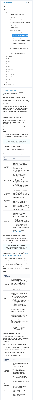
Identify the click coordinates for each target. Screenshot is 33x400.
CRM (8, 64)
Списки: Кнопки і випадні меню (20, 35)
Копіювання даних (21, 324)
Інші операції (10, 69)
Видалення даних (17, 231)
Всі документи (10, 74)
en (26, 2)
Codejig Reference (7, 2)
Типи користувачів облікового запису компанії (19, 22)
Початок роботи (10, 12)
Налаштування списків (16, 33)
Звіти (8, 67)
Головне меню (12, 17)
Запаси (8, 61)
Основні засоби (10, 77)
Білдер (6, 7)
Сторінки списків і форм (14, 30)
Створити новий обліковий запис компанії (18, 20)
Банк (8, 72)
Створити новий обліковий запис (16, 15)
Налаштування (10, 82)
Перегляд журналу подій (14, 25)
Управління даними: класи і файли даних (18, 48)
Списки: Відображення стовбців (20, 38)
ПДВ (8, 79)
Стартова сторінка (13, 28)
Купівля (8, 59)
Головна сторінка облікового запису (17, 54)
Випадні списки (12, 51)
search (20, 92)
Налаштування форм (15, 46)
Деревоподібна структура (18, 43)
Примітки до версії (9, 85)
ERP (6, 9)
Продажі (9, 56)
